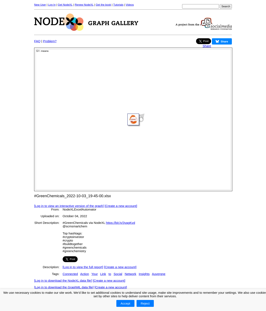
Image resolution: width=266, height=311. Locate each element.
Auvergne (158, 274)
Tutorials (118, 4)
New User (40, 4)
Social (118, 274)
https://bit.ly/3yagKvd (120, 222)
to (109, 274)
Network (130, 274)
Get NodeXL (65, 4)
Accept (125, 303)
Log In (52, 4)
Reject (145, 303)
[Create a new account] (121, 206)
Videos (130, 4)
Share (207, 46)
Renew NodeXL (84, 4)
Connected (70, 274)
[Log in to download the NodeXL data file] (63, 280)
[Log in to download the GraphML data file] (64, 287)
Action (84, 274)
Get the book (103, 4)
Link (103, 274)
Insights (144, 274)
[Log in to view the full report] (83, 267)
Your (94, 274)
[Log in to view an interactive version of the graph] (69, 206)
